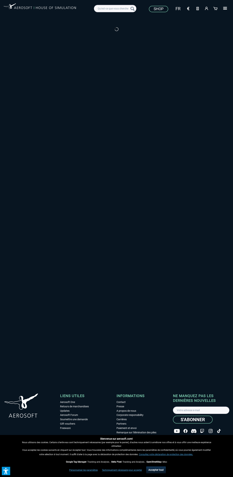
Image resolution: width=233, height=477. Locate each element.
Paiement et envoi (126, 428)
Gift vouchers (67, 423)
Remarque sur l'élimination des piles (136, 432)
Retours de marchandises (74, 406)
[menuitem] (115, 8)
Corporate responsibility (129, 415)
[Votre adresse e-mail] (201, 410)
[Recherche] (132, 8)
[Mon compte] (206, 8)
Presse (120, 406)
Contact (121, 402)
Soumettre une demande (74, 419)
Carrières (121, 419)
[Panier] (215, 8)
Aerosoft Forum (69, 415)
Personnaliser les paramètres (83, 470)
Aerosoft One (67, 402)
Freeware (65, 428)
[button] (6, 471)
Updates (65, 410)
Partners (121, 423)
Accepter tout (156, 469)
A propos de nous (126, 410)
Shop (158, 9)
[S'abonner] (193, 420)
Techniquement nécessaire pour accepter (122, 470)
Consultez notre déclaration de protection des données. (166, 454)
